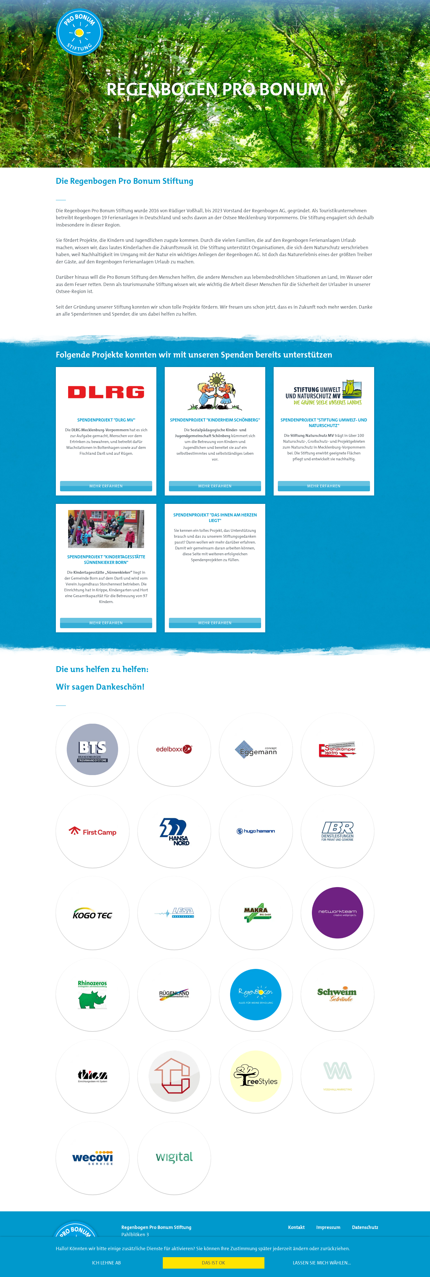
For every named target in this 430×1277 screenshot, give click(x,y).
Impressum (328, 1227)
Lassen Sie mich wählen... (322, 1263)
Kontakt (297, 1227)
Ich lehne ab (106, 1263)
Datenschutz (365, 1227)
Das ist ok (213, 1263)
